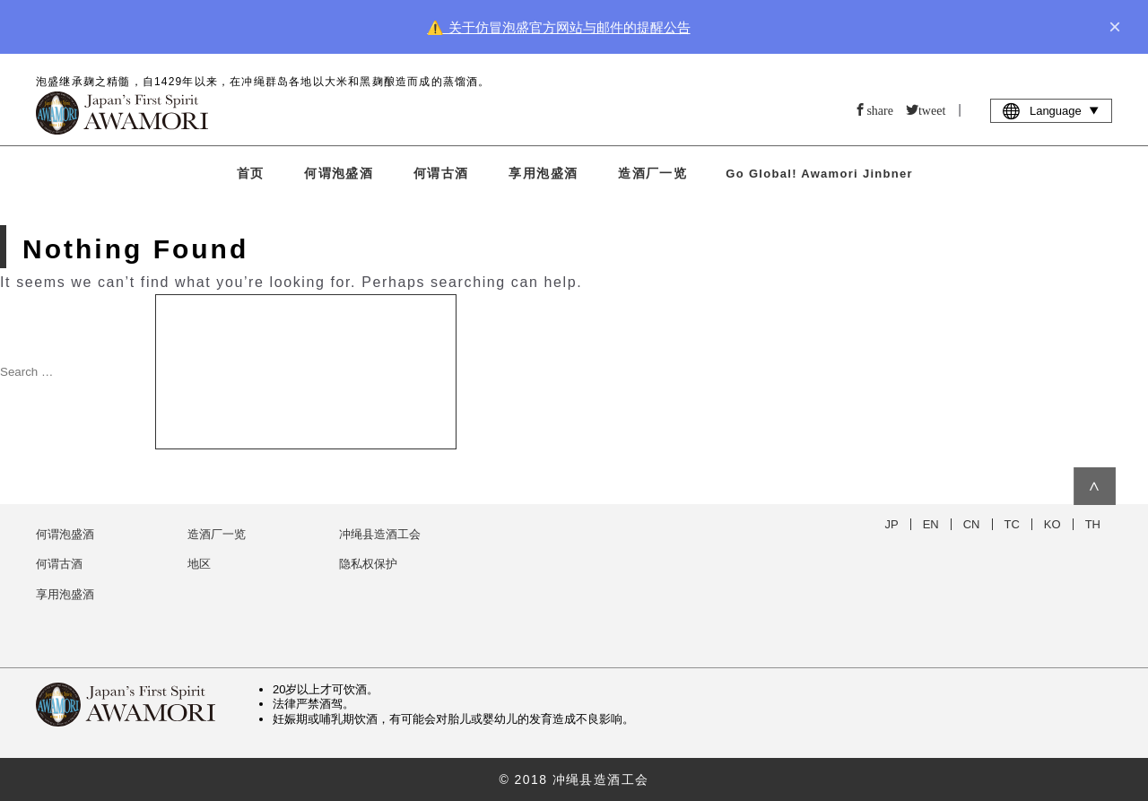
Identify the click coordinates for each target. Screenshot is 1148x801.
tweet (931, 109)
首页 (251, 173)
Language (1051, 110)
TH (1092, 524)
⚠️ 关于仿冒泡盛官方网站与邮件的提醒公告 (558, 27)
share (879, 109)
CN (971, 524)
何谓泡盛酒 (338, 173)
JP (892, 524)
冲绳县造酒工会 (380, 534)
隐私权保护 (368, 563)
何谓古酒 (441, 173)
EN (931, 524)
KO (1052, 524)
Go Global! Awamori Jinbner (819, 173)
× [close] (1115, 27)
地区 (199, 563)
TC (1012, 524)
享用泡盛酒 (543, 173)
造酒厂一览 (652, 173)
